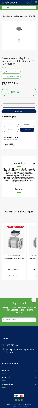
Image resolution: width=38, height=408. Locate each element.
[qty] (11, 125)
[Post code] (11, 130)
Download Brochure (11, 72)
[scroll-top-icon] (33, 299)
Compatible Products (11, 77)
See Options (13, 276)
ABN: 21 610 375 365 (20, 406)
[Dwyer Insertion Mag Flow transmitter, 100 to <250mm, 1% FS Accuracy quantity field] (19, 106)
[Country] (27, 125)
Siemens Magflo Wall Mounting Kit (14, 258)
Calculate (27, 130)
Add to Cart (19, 111)
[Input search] (19, 7)
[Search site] (3, 7)
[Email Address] (19, 319)
